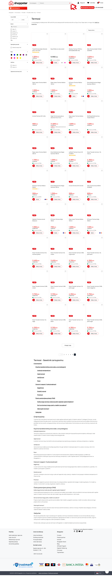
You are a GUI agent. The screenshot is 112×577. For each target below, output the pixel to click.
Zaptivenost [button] (41, 374)
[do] (24, 20)
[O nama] (59, 535)
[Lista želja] (91, 3)
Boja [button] (19, 51)
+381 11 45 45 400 (37, 554)
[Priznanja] (59, 550)
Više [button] (11, 40)
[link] (81, 3)
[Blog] (58, 544)
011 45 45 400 (99, 7)
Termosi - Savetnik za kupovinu (48, 360)
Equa (85, 456)
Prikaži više (68, 345)
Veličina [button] (19, 62)
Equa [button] (38, 381)
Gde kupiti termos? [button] (43, 409)
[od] (14, 20)
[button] (34, 3)
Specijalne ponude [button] (19, 44)
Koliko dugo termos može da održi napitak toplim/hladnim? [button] (55, 402)
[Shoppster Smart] (61, 541)
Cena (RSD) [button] (19, 17)
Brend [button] (19, 24)
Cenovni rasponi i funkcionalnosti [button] (46, 384)
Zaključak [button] (38, 412)
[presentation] (56, 5)
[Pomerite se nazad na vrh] (107, 571)
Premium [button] (40, 395)
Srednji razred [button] (41, 391)
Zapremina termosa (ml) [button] (19, 71)
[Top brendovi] (60, 552)
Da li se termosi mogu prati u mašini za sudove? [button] (51, 405)
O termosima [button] (38, 363)
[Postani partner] (61, 537)
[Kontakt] (59, 539)
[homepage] (18, 2)
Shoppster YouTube (88, 7)
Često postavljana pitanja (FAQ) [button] (45, 398)
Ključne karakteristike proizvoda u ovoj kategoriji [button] (51, 367)
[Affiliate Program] (61, 546)
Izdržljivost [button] (40, 377)
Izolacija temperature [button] (43, 370)
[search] (55, 3)
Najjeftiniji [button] (40, 388)
